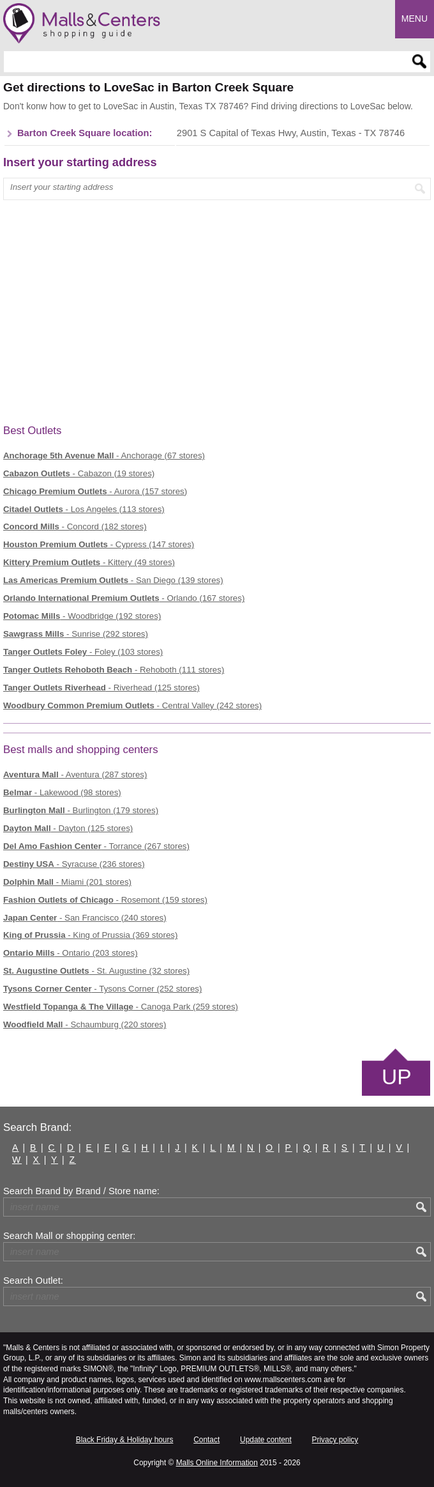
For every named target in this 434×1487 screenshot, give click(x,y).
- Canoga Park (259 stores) (120, 1006)
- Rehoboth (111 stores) (113, 669)
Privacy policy (335, 1439)
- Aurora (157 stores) (95, 491)
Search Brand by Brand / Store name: (81, 1191)
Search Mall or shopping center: (69, 1236)
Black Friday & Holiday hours (125, 1439)
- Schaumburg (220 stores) (84, 1024)
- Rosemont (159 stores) (105, 900)
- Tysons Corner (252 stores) (102, 988)
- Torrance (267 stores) (96, 846)
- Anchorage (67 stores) (104, 455)
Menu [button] (414, 18)
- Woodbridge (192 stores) (82, 616)
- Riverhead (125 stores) (101, 687)
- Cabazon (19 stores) (78, 473)
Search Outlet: (33, 1280)
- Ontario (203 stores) (70, 953)
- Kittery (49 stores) (89, 562)
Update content (266, 1439)
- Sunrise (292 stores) (75, 634)
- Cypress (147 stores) (98, 544)
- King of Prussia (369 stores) (90, 935)
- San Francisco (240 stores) (85, 918)
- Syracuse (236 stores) (74, 864)
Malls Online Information (217, 1462)
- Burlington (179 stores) (80, 810)
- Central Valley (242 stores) (132, 705)
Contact (206, 1439)
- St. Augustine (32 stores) (96, 971)
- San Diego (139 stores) (113, 580)
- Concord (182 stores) (75, 526)
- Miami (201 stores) (67, 882)
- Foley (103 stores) (83, 652)
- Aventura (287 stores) (75, 774)
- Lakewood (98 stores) (62, 792)
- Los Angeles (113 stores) (84, 509)
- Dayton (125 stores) (68, 828)
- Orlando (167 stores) (123, 598)
